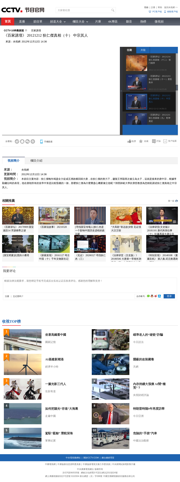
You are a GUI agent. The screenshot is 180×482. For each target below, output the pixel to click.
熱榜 (143, 21)
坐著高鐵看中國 (55, 334)
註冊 (153, 7)
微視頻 (159, 21)
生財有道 (50, 391)
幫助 (160, 7)
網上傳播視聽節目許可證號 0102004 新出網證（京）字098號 (73, 476)
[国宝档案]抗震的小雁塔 (16, 255)
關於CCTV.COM (91, 457)
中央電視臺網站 (73, 457)
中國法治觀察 (141, 440)
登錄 (146, 7)
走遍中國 (50, 416)
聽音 (129, 21)
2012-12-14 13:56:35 (158, 70)
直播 (22, 21)
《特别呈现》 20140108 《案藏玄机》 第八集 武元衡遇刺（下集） (162, 259)
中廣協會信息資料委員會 (69, 464)
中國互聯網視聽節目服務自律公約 (119, 476)
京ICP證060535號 (70, 472)
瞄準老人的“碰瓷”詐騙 (148, 334)
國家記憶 (50, 342)
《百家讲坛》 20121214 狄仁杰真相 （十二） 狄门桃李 (160, 59)
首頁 (8, 21)
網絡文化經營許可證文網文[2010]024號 (99, 472)
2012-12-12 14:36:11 (157, 108)
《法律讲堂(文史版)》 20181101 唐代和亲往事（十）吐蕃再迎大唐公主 (160, 230)
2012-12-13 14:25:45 (158, 89)
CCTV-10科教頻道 (14, 30)
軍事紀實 (50, 440)
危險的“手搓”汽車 (145, 433)
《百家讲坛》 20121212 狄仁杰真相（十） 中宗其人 (159, 98)
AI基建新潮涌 (54, 359)
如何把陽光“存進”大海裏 (61, 408)
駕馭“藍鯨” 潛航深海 (59, 433)
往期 (129, 50)
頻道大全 (56, 21)
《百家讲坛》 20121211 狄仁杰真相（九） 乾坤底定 (159, 118)
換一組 (171, 201)
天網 (135, 366)
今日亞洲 (138, 416)
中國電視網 (50, 464)
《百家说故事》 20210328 (53, 227)
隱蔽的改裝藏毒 (143, 359)
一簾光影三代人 (55, 384)
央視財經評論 (141, 395)
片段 (143, 50)
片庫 (98, 21)
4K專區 (113, 21)
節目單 (37, 21)
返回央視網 (171, 7)
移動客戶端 (172, 11)
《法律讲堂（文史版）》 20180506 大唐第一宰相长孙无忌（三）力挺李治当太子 (126, 259)
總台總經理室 (108, 457)
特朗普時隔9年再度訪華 (149, 408)
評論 (158, 141)
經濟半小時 (51, 366)
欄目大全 (79, 21)
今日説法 (138, 342)
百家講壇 (36, 30)
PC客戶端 (157, 11)
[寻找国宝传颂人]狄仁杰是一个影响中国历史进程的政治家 (90, 230)
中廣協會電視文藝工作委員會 (96, 464)
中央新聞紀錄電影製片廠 (123, 464)
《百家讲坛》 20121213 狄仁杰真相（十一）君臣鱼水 (160, 79)
